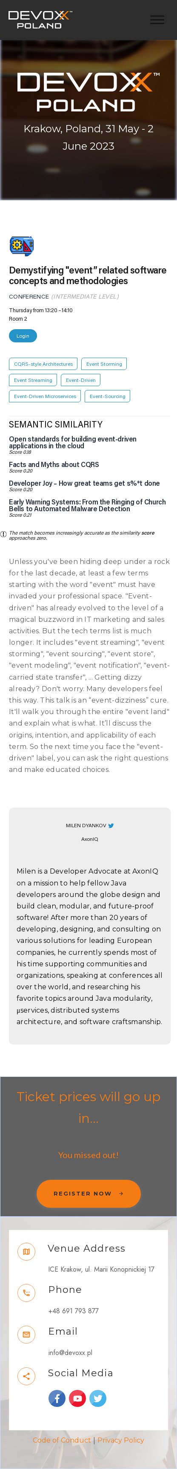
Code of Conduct (62, 1440)
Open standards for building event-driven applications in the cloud (73, 443)
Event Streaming (33, 380)
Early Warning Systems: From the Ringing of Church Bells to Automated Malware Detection (87, 505)
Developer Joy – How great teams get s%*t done (84, 483)
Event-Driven (81, 380)
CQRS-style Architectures (43, 364)
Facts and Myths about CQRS (54, 465)
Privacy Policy (120, 1440)
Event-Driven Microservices (45, 396)
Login (23, 336)
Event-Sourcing (108, 396)
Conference (29, 296)
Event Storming (104, 364)
